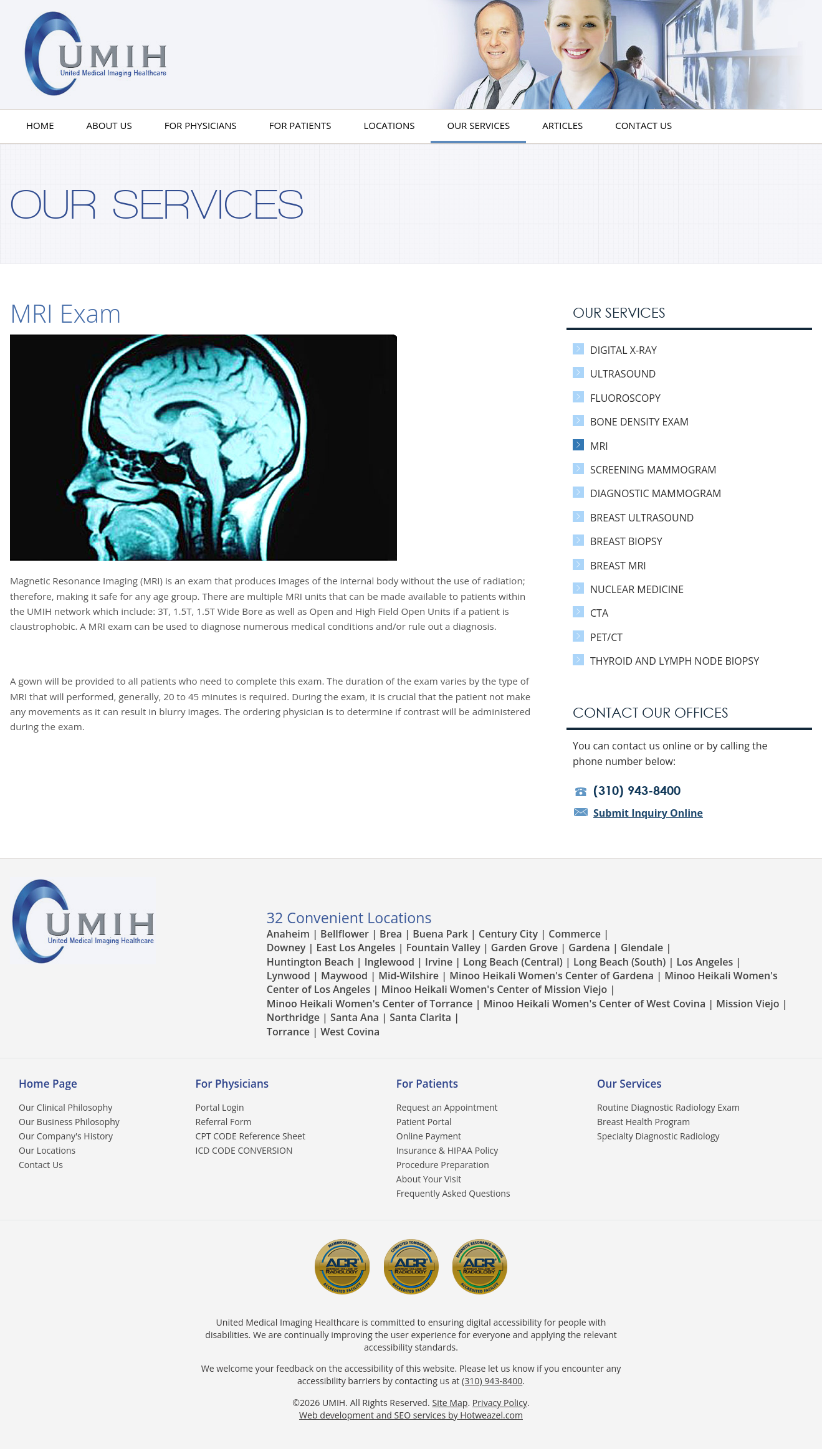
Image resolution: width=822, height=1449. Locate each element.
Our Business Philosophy (69, 1122)
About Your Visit (428, 1179)
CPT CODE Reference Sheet (250, 1136)
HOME (40, 125)
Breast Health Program (643, 1122)
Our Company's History (66, 1136)
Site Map (449, 1403)
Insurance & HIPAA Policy (447, 1150)
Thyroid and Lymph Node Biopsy (666, 661)
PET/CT (598, 637)
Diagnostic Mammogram (647, 493)
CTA (590, 613)
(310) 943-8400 (492, 1381)
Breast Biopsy (617, 541)
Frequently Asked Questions (453, 1193)
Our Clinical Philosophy (65, 1107)
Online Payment (428, 1136)
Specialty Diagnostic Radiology (658, 1136)
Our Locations (47, 1150)
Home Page (48, 1083)
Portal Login (220, 1107)
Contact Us (643, 125)
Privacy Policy (499, 1403)
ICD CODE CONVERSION (244, 1150)
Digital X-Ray (615, 350)
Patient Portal (424, 1122)
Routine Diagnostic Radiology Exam (668, 1107)
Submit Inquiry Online (648, 813)
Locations (388, 125)
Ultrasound (614, 374)
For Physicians (201, 125)
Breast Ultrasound (633, 518)
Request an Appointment (447, 1107)
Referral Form (224, 1122)
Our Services (478, 125)
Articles (562, 125)
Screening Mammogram (645, 470)
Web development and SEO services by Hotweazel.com (411, 1415)
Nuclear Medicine (628, 589)
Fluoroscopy (617, 398)
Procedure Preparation (442, 1165)
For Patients (300, 125)
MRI (590, 446)
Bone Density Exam (631, 422)
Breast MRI (609, 565)
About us (109, 125)
